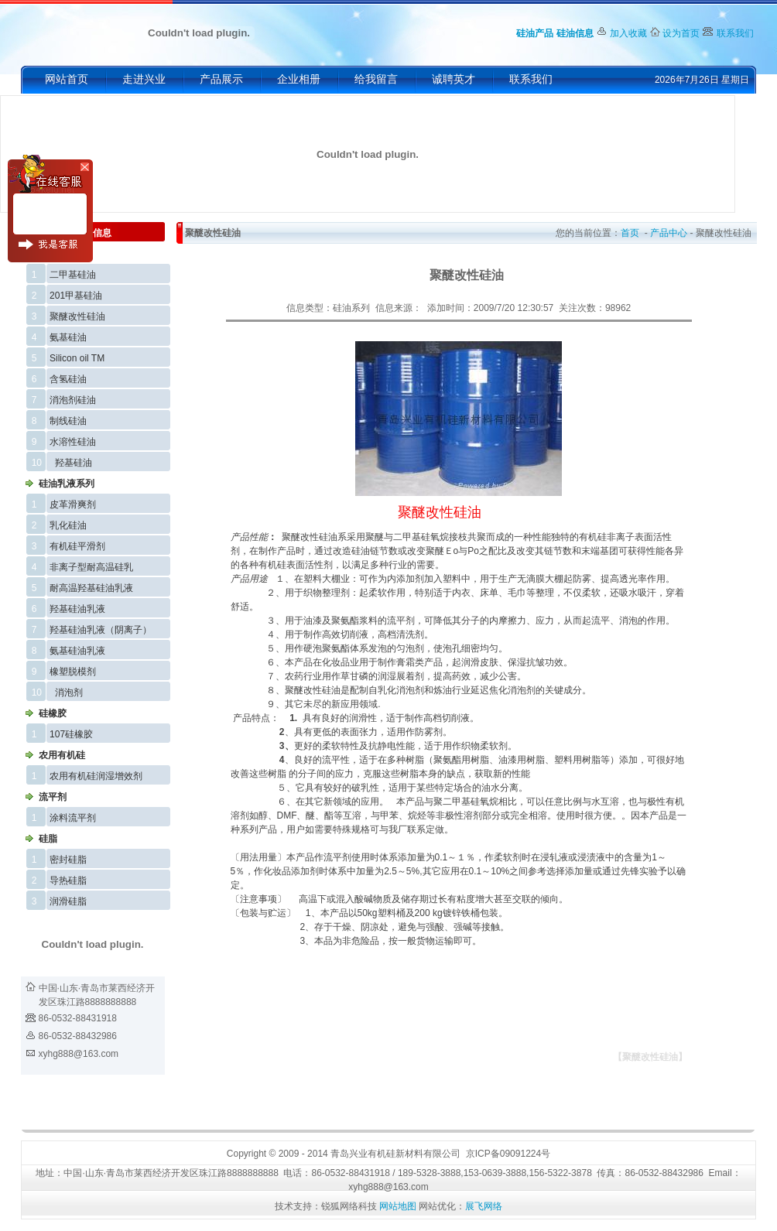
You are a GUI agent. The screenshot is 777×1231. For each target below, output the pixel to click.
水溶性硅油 (73, 441)
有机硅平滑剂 (77, 546)
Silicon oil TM (77, 358)
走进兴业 (144, 79)
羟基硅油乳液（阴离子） (101, 629)
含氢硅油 (68, 379)
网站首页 (66, 79)
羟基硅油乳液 (77, 609)
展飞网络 (483, 1206)
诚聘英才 (453, 79)
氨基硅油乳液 (77, 650)
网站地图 (397, 1206)
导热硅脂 (68, 880)
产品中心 (668, 232)
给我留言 (376, 79)
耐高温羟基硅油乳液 (91, 588)
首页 (630, 232)
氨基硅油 (68, 337)
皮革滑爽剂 (73, 504)
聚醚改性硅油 (77, 316)
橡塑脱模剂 (73, 671)
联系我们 (735, 33)
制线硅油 (68, 420)
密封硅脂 (68, 859)
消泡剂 (69, 692)
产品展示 (221, 79)
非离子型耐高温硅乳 (91, 567)
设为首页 (681, 33)
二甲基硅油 (73, 274)
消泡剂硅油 (73, 400)
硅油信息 (575, 33)
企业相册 (298, 79)
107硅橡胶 (71, 734)
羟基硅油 (73, 462)
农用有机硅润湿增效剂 (96, 776)
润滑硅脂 (68, 901)
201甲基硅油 (76, 295)
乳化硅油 (68, 525)
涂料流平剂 (73, 817)
